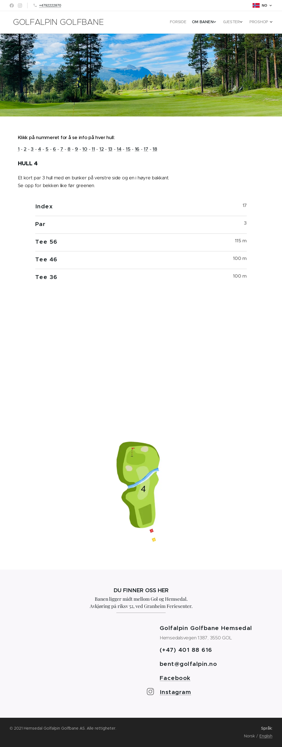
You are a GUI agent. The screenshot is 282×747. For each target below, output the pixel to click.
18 (155, 149)
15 (128, 149)
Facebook (175, 678)
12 (101, 149)
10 (84, 149)
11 (93, 149)
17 (146, 149)
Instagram (175, 692)
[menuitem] (244, 22)
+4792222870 (50, 5)
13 (110, 149)
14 (119, 149)
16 (137, 149)
